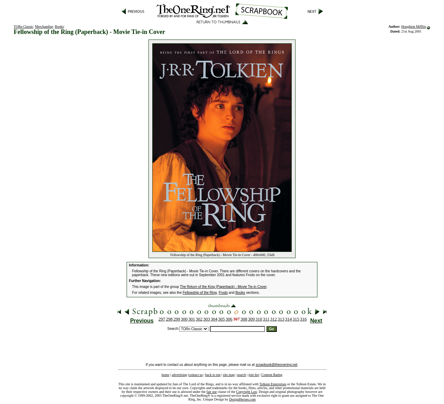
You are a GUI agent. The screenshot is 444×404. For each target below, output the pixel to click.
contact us (196, 375)
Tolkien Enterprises (273, 384)
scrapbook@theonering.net (276, 365)
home (165, 375)
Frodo (223, 293)
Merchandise (44, 26)
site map (229, 375)
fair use (211, 392)
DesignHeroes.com (242, 399)
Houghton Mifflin (413, 26)
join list (253, 375)
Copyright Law (246, 392)
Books (59, 26)
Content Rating (271, 375)
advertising (179, 375)
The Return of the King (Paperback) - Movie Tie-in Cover (223, 287)
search (241, 375)
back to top (212, 375)
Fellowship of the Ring (200, 293)
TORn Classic (23, 26)
